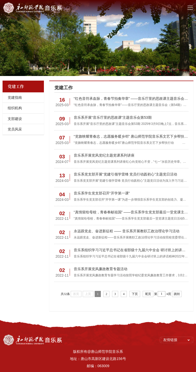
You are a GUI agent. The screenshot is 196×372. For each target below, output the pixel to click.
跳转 (177, 294)
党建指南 (15, 97)
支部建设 (15, 119)
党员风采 (15, 129)
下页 (135, 294)
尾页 (148, 294)
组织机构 (15, 108)
